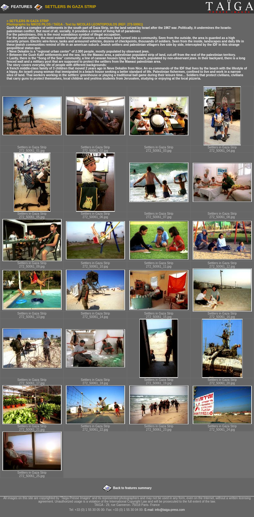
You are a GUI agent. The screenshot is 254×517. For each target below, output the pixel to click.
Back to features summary (132, 488)
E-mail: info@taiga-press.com (164, 509)
